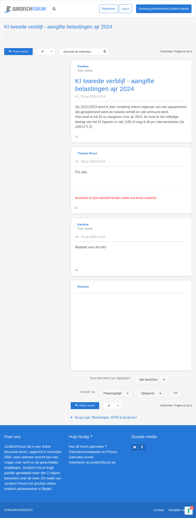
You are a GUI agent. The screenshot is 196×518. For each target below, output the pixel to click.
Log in (125, 8)
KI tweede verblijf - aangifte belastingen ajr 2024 (58, 27)
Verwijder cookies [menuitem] (180, 510)
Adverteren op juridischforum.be (92, 462)
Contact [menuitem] (158, 510)
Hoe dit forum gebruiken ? (88, 446)
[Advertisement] (36, 86)
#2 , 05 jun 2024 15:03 (90, 161)
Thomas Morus (87, 153)
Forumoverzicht (18, 510)
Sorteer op (106, 393)
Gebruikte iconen (81, 457)
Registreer (109, 8)
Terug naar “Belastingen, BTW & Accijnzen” (106, 417)
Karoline (83, 66)
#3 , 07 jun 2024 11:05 (90, 236)
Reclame (83, 286)
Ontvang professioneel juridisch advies (164, 8)
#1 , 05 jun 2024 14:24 (90, 96)
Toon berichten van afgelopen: (129, 379)
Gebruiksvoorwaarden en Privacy (93, 452)
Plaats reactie (18, 51)
